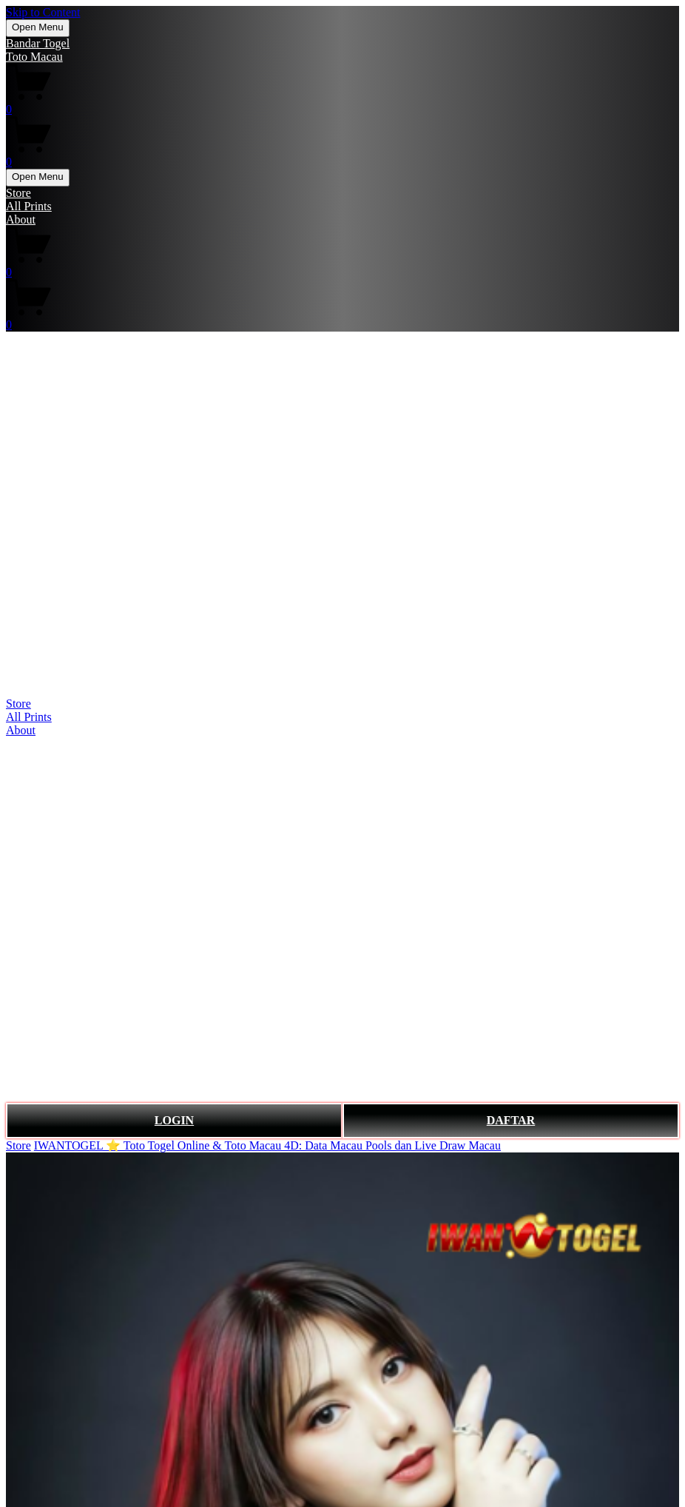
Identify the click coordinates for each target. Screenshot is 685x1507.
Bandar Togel (38, 43)
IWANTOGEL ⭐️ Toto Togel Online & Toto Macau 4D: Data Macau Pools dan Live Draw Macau (267, 1145)
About (21, 219)
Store (18, 193)
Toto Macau (34, 56)
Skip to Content (43, 12)
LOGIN (174, 1120)
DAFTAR (511, 1120)
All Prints (29, 206)
